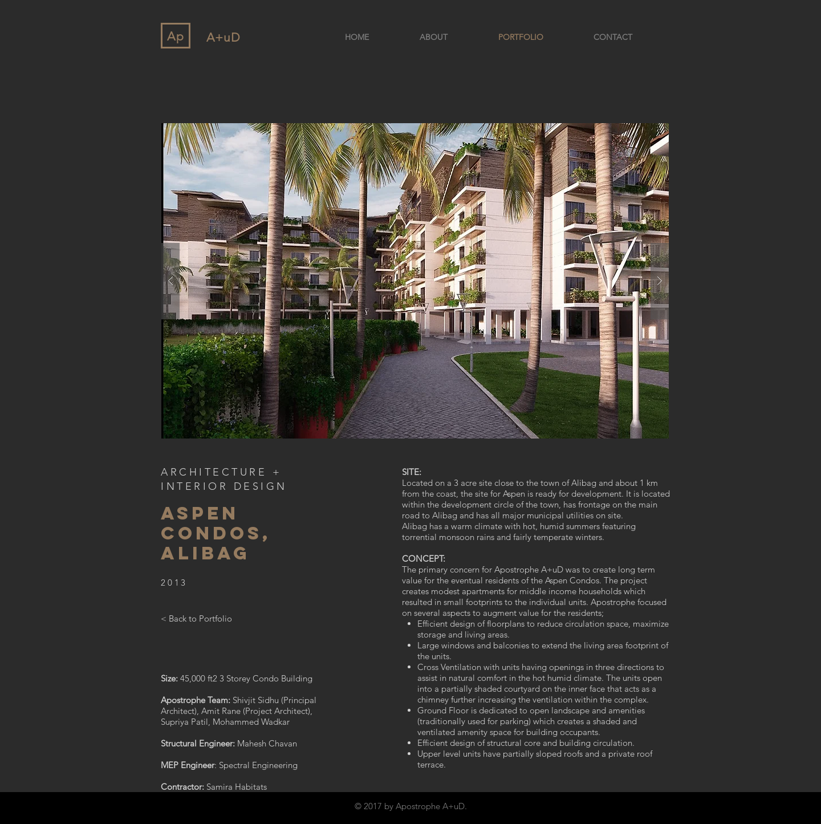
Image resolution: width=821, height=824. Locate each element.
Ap (176, 36)
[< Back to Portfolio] (196, 618)
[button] (415, 281)
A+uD (223, 37)
